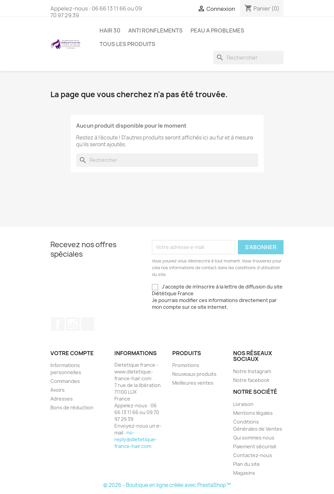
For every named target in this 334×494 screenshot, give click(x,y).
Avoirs (57, 390)
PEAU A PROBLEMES (217, 30)
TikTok (87, 324)
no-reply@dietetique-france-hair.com (135, 439)
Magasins (244, 473)
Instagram (73, 324)
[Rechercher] (248, 57)
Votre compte (72, 353)
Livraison (243, 404)
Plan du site (246, 464)
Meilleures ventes (193, 383)
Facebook (58, 324)
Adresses (61, 398)
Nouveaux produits (194, 374)
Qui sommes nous (253, 437)
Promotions (185, 365)
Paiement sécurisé (254, 446)
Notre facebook (251, 380)
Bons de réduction (71, 407)
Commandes (65, 381)
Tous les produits (127, 44)
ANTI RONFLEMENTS (155, 30)
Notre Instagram (252, 371)
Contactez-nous (252, 455)
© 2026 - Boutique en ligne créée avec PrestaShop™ (167, 485)
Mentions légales (253, 413)
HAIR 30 (109, 30)
